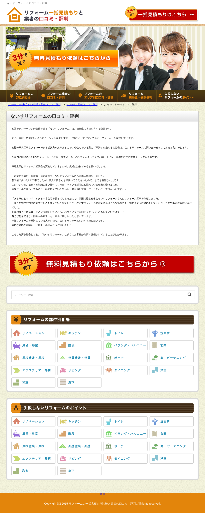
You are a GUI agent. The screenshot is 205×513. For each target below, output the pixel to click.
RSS (102, 494)
